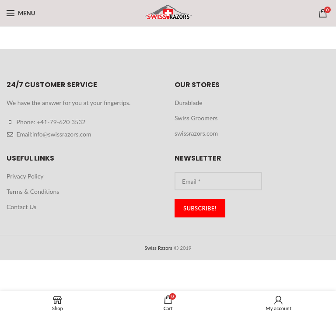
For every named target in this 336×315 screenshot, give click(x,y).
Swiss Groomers (196, 118)
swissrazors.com (196, 133)
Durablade (189, 102)
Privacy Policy (25, 176)
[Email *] (218, 181)
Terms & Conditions (33, 191)
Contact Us (21, 206)
